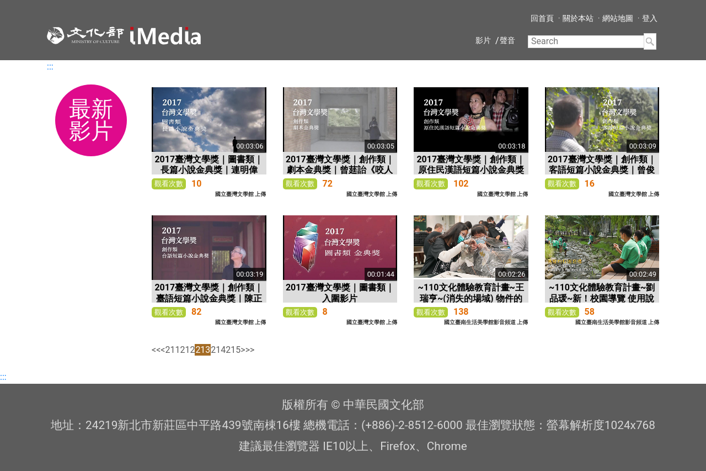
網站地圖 (617, 18)
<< (156, 350)
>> (250, 350)
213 (202, 350)
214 (218, 350)
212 (187, 350)
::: (50, 66)
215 (233, 350)
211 (172, 350)
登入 (649, 18)
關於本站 (578, 18)
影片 (483, 40)
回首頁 (542, 18)
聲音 (507, 40)
